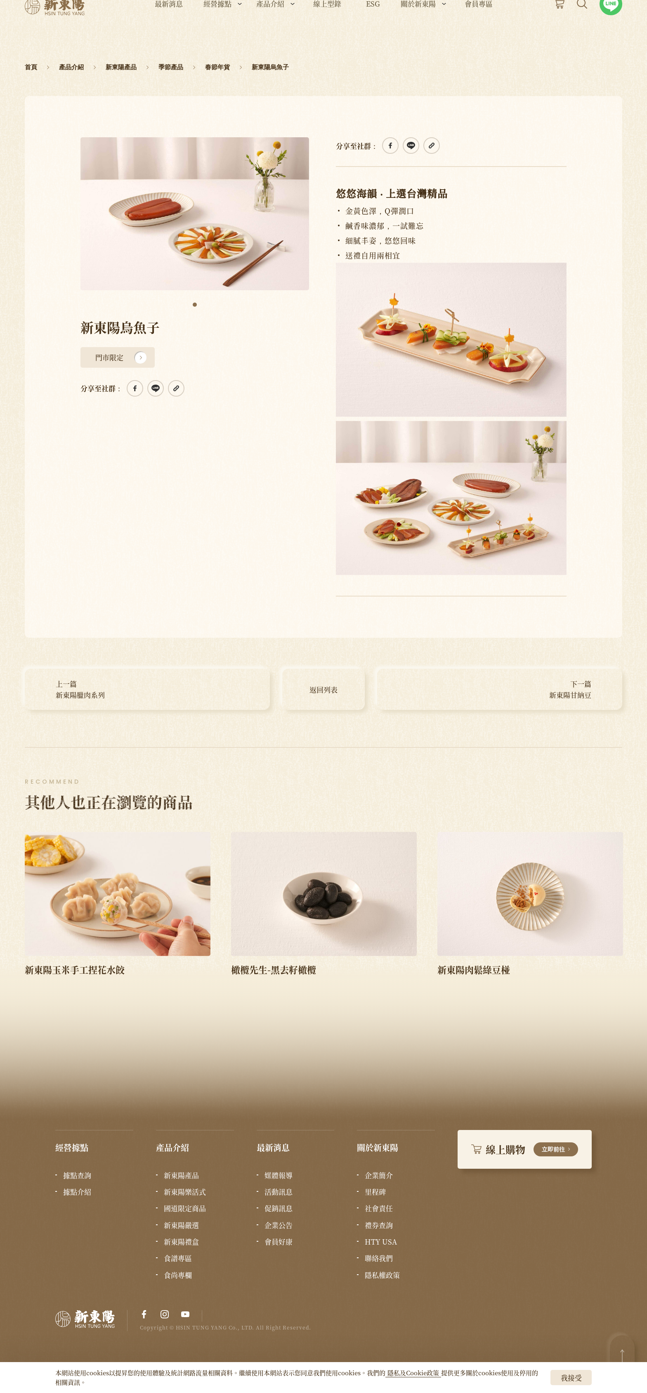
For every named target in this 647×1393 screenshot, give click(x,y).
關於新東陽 (418, 29)
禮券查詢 (379, 1225)
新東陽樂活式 (185, 1192)
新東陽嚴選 (181, 1225)
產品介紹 (270, 29)
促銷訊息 (278, 1208)
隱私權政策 (382, 1275)
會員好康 (278, 1242)
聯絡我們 (379, 1258)
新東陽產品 (181, 1175)
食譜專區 (178, 1258)
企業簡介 (379, 1175)
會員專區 (479, 29)
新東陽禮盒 (181, 1242)
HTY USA (381, 1242)
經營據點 (217, 29)
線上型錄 (327, 29)
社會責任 (379, 1208)
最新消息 (169, 29)
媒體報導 (278, 1175)
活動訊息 (278, 1192)
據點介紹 (77, 1192)
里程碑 (375, 1192)
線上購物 (524, 1149)
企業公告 (278, 1225)
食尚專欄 (178, 1275)
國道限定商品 (185, 1208)
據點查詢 (77, 1175)
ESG (373, 29)
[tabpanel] (194, 213)
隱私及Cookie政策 (413, 1372)
